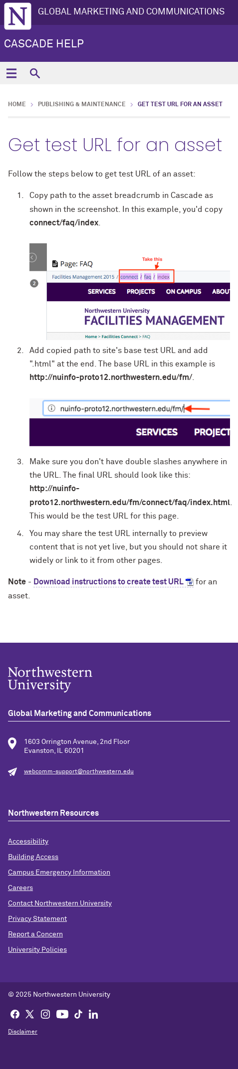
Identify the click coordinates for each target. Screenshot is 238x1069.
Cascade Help (44, 44)
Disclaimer (22, 1032)
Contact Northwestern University (60, 903)
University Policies (37, 949)
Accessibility (28, 841)
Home (17, 105)
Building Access (33, 857)
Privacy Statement (37, 918)
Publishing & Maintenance (82, 105)
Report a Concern (35, 934)
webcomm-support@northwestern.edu (79, 772)
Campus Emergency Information (59, 872)
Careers (20, 888)
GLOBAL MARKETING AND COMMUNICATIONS (131, 11)
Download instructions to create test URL (108, 582)
